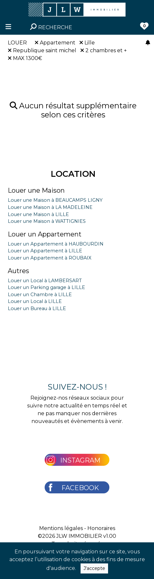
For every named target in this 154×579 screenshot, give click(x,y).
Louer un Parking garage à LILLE (46, 287)
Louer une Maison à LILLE (38, 214)
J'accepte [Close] (94, 568)
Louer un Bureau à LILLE (37, 308)
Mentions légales (61, 528)
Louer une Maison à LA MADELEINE (50, 207)
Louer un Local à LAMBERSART (45, 280)
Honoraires (101, 528)
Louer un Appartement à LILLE (45, 251)
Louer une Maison (36, 190)
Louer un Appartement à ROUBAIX (49, 258)
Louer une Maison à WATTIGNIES (47, 221)
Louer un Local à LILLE (35, 301)
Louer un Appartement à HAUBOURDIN (56, 244)
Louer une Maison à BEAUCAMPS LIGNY (55, 200)
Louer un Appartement (45, 234)
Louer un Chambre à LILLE (40, 294)
